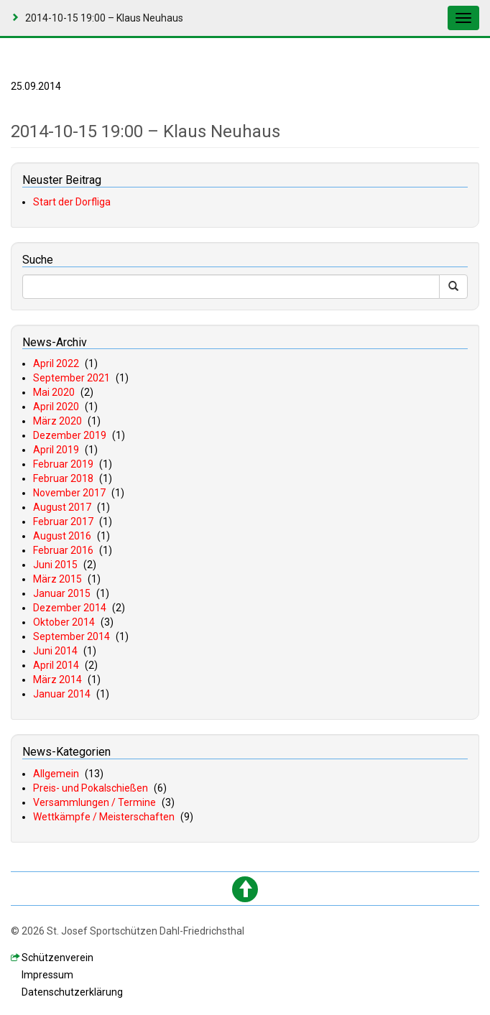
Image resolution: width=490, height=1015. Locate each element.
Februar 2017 (63, 521)
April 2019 (56, 449)
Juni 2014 (55, 651)
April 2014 (56, 665)
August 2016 (62, 536)
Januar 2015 (62, 593)
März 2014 (57, 679)
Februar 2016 (63, 550)
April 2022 (56, 363)
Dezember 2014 (69, 607)
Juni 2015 (55, 564)
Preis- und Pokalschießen (90, 788)
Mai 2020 (54, 392)
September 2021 (71, 378)
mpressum (47, 975)
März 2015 (57, 579)
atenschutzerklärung (72, 992)
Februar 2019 (63, 464)
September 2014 (71, 636)
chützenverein (57, 957)
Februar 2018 (63, 478)
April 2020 (56, 406)
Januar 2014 (62, 694)
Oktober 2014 (64, 622)
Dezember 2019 (69, 435)
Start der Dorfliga (72, 202)
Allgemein (56, 773)
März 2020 (57, 421)
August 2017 (62, 507)
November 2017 (69, 493)
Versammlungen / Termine (94, 802)
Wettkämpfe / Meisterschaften (104, 816)
